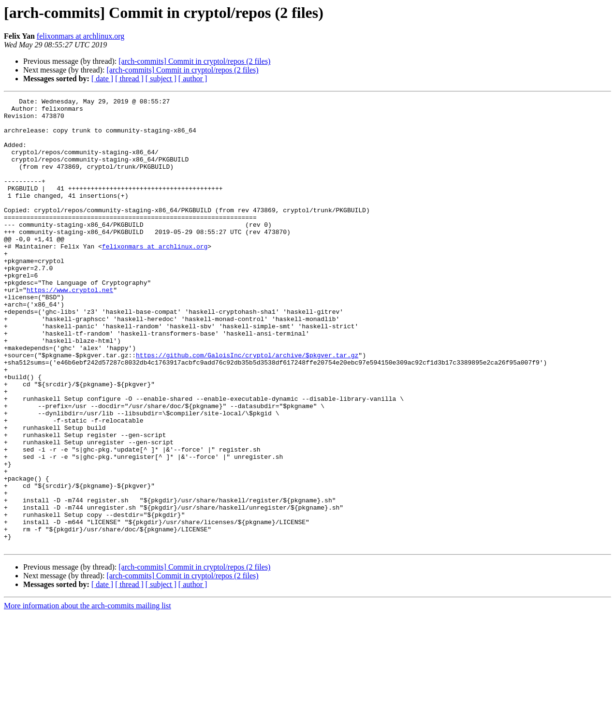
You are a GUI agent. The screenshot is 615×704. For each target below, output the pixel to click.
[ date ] (102, 78)
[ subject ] (161, 78)
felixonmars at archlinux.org (80, 36)
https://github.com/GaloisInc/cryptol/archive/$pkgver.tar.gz (247, 407)
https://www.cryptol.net (70, 328)
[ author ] (192, 78)
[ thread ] (129, 78)
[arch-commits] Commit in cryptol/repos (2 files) (194, 61)
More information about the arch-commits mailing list (87, 695)
